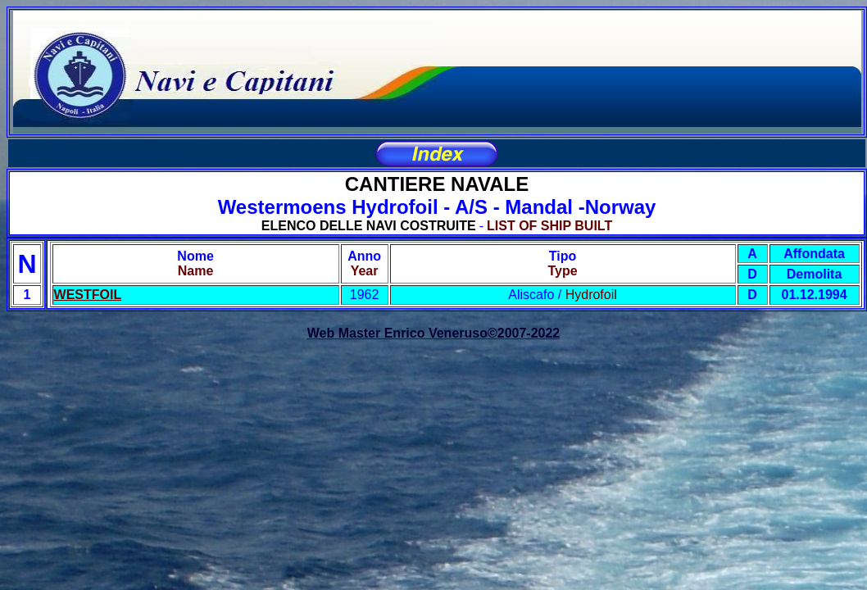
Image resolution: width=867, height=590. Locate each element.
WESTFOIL (88, 295)
